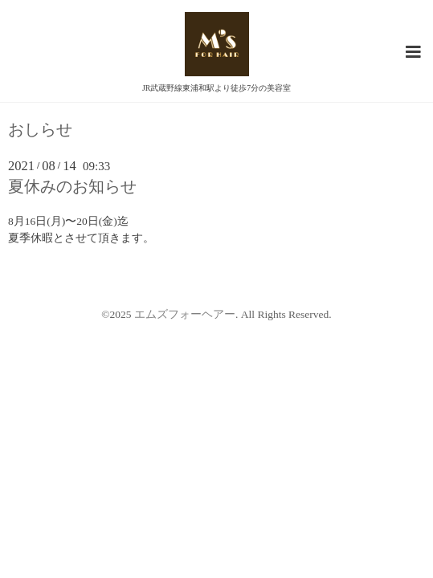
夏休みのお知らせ (72, 186)
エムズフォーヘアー (184, 314)
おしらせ (40, 130)
